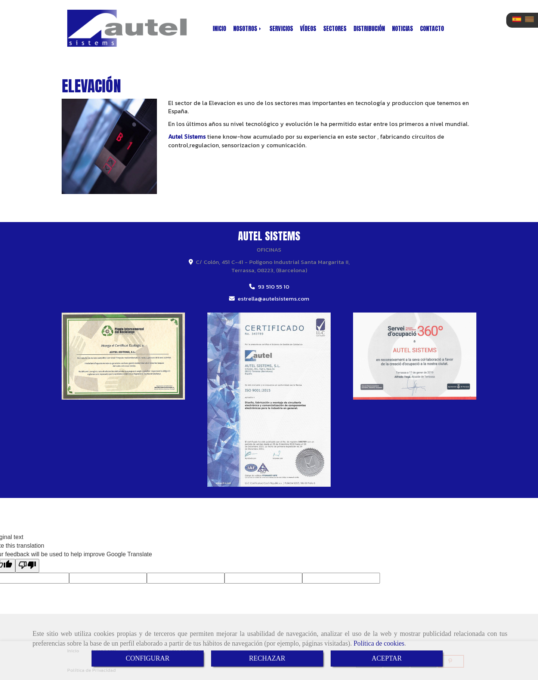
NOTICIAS (402, 28)
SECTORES (334, 28)
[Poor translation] (27, 566)
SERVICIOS (281, 28)
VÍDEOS (308, 28)
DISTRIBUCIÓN (369, 28)
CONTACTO (432, 28)
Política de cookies (378, 643)
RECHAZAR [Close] (267, 658)
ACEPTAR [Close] (387, 658)
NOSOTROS (247, 28)
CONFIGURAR (147, 658)
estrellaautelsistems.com (273, 298)
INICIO (219, 28)
